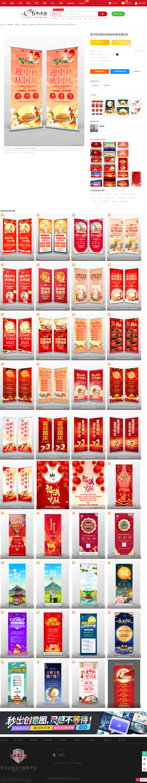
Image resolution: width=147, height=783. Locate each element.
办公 (53, 3)
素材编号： (93, 51)
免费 (61, 3)
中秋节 (99, 194)
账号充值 (48, 740)
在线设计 (71, 3)
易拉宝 (24, 24)
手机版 (122, 740)
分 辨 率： (93, 58)
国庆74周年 (132, 198)
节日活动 (31, 24)
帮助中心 (77, 740)
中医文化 (97, 18)
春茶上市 (78, 18)
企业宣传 (70, 18)
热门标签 (18, 740)
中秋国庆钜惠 (123, 201)
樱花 (90, 18)
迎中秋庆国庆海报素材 (98, 139)
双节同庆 (94, 201)
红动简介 (92, 740)
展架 (92, 194)
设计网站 (10, 24)
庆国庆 (100, 198)
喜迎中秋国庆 (104, 201)
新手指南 (63, 740)
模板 (12, 3)
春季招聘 (55, 18)
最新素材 (3, 740)
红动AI (83, 2)
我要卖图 (144, 753)
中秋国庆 (124, 194)
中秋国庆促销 (109, 198)
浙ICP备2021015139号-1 (24, 778)
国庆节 (116, 194)
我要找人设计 (118, 14)
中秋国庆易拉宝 (121, 198)
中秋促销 (113, 201)
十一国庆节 (107, 194)
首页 (4, 3)
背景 (36, 3)
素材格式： (93, 54)
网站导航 (33, 740)
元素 (20, 3)
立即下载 (100, 42)
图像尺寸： (93, 61)
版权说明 (107, 740)
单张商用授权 (100, 71)
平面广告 (17, 24)
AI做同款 (118, 41)
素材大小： (93, 64)
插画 (28, 3)
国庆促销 (132, 194)
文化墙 (62, 18)
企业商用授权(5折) (119, 71)
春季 (85, 18)
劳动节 (105, 18)
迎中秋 (93, 198)
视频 (45, 3)
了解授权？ (137, 71)
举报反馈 (140, 51)
